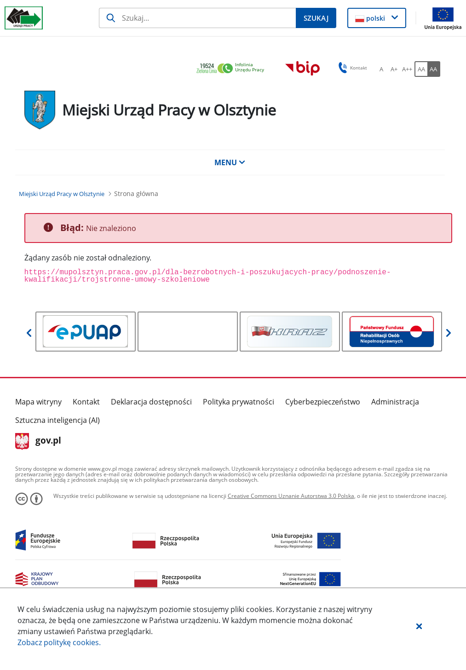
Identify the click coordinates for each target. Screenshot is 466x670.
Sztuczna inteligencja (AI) (57, 420)
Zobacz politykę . (59, 642)
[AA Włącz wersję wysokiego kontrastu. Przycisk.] (433, 69)
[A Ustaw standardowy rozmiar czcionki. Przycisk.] (381, 69)
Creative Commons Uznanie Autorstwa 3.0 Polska (291, 496)
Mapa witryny (38, 402)
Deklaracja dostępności (151, 402)
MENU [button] (230, 162)
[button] (419, 626)
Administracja (395, 402)
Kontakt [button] (351, 67)
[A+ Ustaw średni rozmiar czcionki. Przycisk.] (394, 69)
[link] (233, 69)
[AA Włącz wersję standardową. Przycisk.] (420, 69)
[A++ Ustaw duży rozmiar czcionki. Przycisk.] (407, 69)
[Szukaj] (197, 18)
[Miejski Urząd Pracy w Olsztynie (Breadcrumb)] (61, 193)
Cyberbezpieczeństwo (322, 402)
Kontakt (86, 402)
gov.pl (38, 441)
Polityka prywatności (238, 402)
